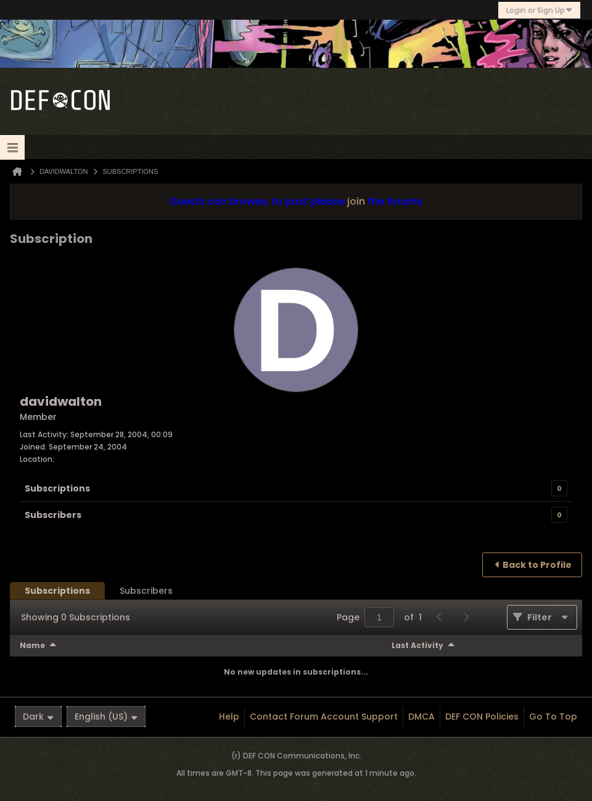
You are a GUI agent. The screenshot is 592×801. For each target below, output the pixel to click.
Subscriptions (57, 488)
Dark (38, 716)
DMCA (421, 716)
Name (32, 645)
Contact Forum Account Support (324, 716)
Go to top (553, 716)
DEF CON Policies (482, 716)
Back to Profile (537, 565)
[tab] (57, 590)
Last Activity (417, 645)
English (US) (106, 716)
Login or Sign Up (539, 10)
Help (229, 716)
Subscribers (53, 515)
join (356, 201)
